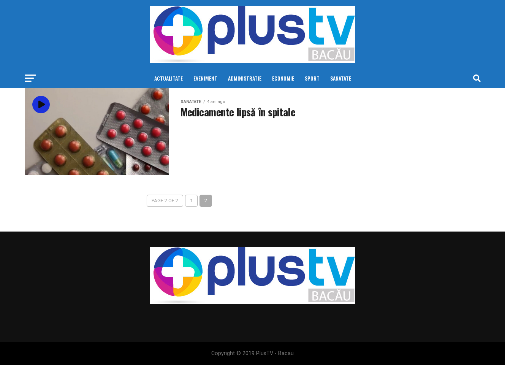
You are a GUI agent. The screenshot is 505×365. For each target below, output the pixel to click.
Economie (283, 78)
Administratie (244, 78)
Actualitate (168, 78)
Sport (312, 78)
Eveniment (205, 78)
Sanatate (340, 78)
